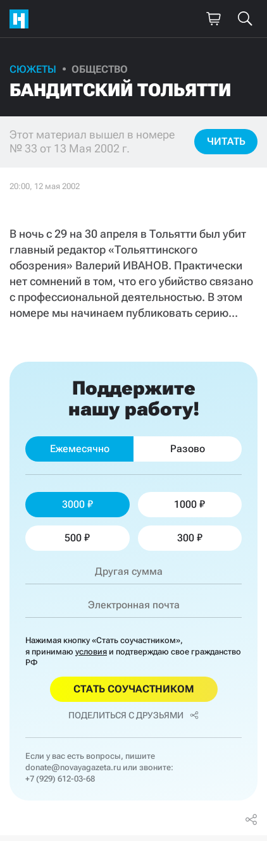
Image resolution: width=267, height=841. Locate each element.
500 (77, 538)
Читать (226, 141)
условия (91, 651)
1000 (189, 504)
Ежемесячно (79, 449)
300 (189, 538)
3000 (77, 504)
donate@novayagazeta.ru (73, 767)
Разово (187, 449)
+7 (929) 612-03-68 (60, 778)
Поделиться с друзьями (133, 715)
